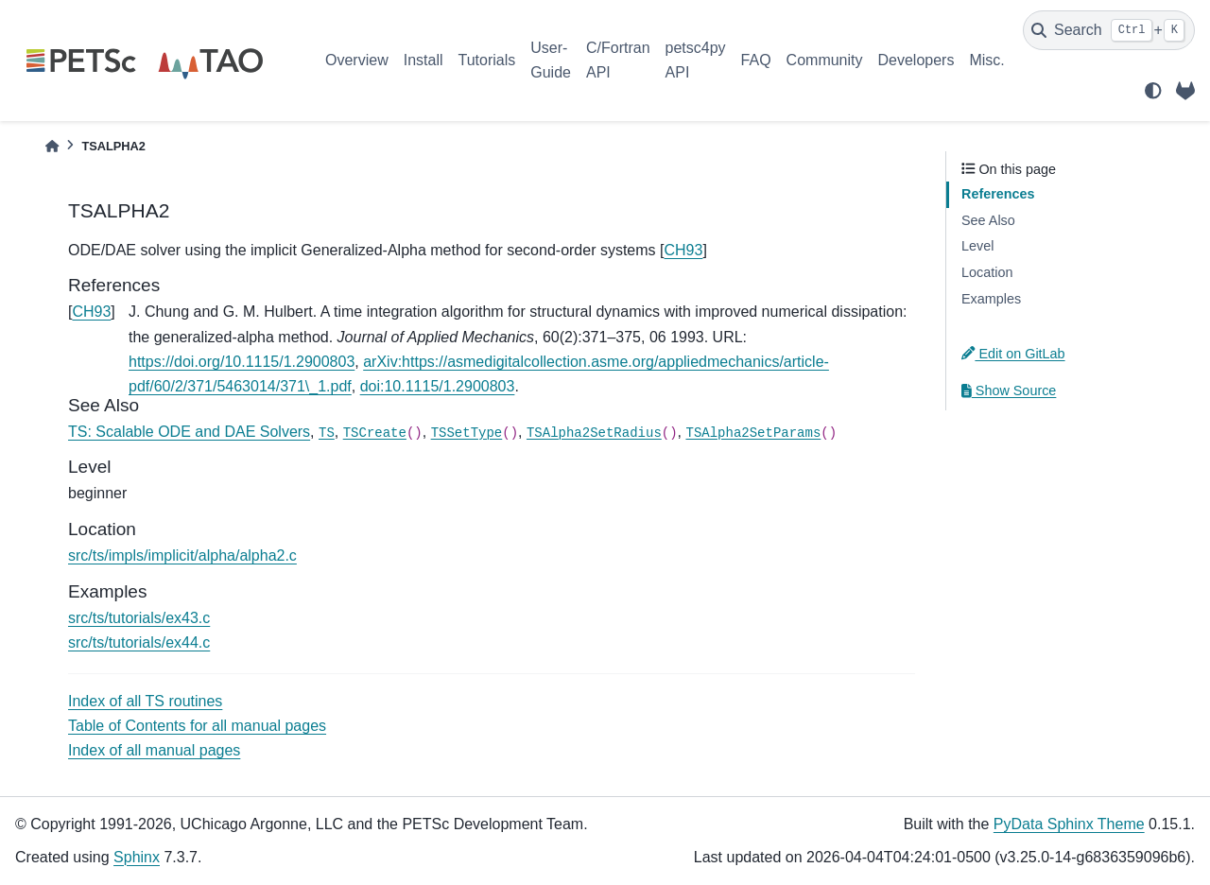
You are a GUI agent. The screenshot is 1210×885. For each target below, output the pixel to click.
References (998, 193)
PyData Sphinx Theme (1069, 824)
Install (423, 60)
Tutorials (486, 60)
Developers (916, 60)
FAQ (756, 60)
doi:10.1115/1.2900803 (437, 386)
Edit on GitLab (1013, 353)
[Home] (52, 146)
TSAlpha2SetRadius (594, 433)
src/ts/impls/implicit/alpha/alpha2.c (182, 555)
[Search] (1109, 30)
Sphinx (136, 857)
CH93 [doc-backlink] (91, 312)
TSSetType (467, 433)
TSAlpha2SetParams (753, 433)
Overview (357, 60)
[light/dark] (1153, 91)
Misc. (986, 60)
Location (986, 272)
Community (824, 60)
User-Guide (550, 60)
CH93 (684, 250)
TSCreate (374, 433)
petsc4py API (696, 60)
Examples (991, 298)
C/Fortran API (618, 60)
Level (977, 245)
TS (327, 433)
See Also (988, 220)
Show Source (1008, 390)
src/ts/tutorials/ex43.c (139, 618)
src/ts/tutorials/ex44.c (139, 642)
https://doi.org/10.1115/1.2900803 (241, 362)
